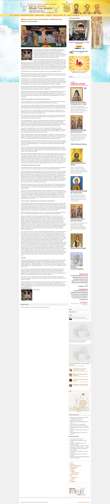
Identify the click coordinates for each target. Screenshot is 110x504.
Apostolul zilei (83, 274)
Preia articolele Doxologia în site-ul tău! (79, 304)
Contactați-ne (75, 15)
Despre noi (16, 15)
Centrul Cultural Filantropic (27, 15)
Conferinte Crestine (58, 15)
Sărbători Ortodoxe (39, 15)
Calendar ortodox (78, 83)
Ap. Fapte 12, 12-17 (83, 286)
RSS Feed (99, 15)
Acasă (11, 15)
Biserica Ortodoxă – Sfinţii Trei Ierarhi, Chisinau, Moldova (46, 7)
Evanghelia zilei (83, 289)
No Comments (86, 318)
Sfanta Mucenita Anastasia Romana (80, 384)
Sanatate (73, 478)
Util (65, 15)
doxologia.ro (84, 302)
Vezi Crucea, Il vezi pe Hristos (79, 317)
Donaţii (69, 15)
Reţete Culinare (74, 477)
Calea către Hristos (75, 472)
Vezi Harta (79, 411)
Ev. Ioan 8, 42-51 (84, 299)
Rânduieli (73, 468)
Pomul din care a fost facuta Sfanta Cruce (77, 340)
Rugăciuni (49, 15)
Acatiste (73, 471)
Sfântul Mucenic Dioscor (79, 144)
